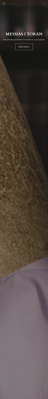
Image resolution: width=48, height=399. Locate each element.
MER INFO (24, 46)
